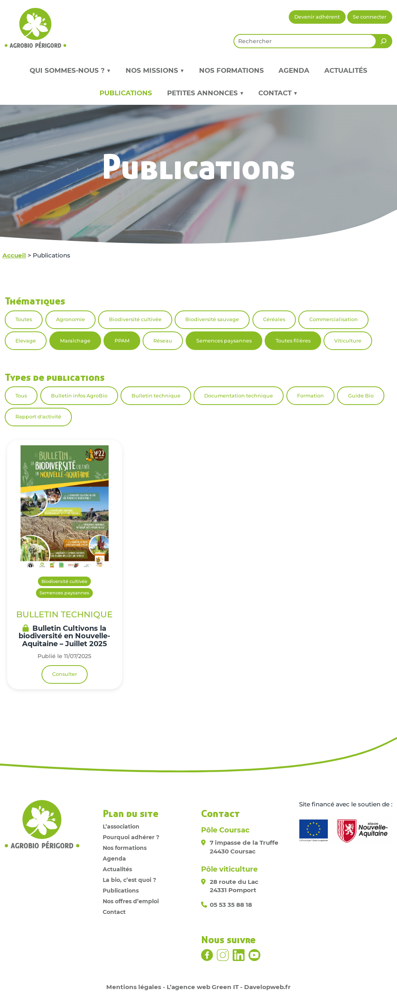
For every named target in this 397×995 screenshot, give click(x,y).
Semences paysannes (224, 341)
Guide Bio (361, 396)
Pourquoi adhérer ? (131, 837)
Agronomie (70, 319)
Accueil (14, 255)
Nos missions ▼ (155, 70)
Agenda (293, 70)
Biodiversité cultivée (135, 319)
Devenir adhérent (317, 17)
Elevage (25, 341)
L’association (121, 826)
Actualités (345, 70)
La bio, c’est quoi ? (129, 879)
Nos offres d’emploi (131, 901)
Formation (310, 396)
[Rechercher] (383, 41)
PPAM (122, 341)
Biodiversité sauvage (212, 319)
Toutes (23, 319)
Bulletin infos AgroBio (79, 396)
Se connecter (369, 17)
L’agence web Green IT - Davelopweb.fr (229, 987)
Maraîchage (75, 341)
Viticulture (347, 341)
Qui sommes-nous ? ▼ (70, 70)
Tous (21, 396)
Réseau (162, 341)
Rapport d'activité (38, 417)
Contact (114, 912)
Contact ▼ (277, 93)
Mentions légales (133, 987)
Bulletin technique (156, 396)
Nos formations (231, 70)
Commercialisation (333, 319)
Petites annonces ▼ (205, 93)
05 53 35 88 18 (231, 904)
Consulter (64, 674)
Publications (126, 93)
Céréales (274, 319)
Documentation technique (238, 396)
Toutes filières (293, 341)
